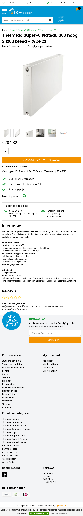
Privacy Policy (8, 394)
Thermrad (14, 46)
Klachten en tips (9, 390)
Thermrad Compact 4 (12, 422)
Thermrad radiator (10, 419)
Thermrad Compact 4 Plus (14, 425)
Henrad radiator (9, 448)
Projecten (6, 380)
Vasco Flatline (8, 462)
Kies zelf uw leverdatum (13, 367)
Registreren (48, 360)
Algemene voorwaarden (13, 387)
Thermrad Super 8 (10, 432)
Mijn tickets (48, 367)
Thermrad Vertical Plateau (14, 442)
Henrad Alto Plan (10, 452)
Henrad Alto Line (10, 455)
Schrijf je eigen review (40, 46)
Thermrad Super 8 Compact (15, 435)
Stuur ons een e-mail (12, 360)
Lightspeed (60, 505)
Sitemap (6, 404)
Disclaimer (7, 400)
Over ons (6, 377)
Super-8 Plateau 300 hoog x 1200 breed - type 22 (33, 30)
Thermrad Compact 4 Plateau (16, 429)
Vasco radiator (9, 458)
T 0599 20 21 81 (50, 482)
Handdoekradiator (10, 445)
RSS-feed (6, 407)
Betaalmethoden (10, 384)
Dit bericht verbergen (39, 513)
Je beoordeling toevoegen (14, 309)
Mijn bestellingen (50, 364)
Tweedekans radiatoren (13, 364)
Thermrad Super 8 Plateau (14, 438)
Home (5, 30)
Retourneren (8, 397)
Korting (5, 370)
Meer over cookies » (58, 513)
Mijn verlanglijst (50, 370)
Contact (6, 374)
